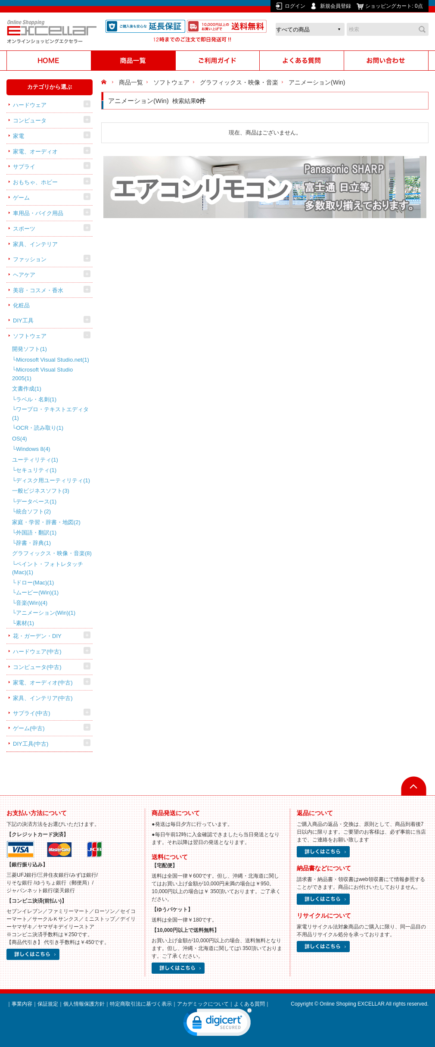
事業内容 (22, 1004)
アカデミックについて (203, 1004)
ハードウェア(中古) (37, 651)
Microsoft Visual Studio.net (52, 359)
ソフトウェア (30, 336)
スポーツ (24, 228)
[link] (217, 1024)
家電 (18, 136)
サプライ (24, 166)
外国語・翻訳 (36, 532)
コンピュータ (30, 120)
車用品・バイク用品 (38, 213)
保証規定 (47, 1004)
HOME (105, 82)
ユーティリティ (35, 459)
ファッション (30, 259)
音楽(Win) (31, 603)
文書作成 (26, 388)
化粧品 (21, 305)
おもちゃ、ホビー (35, 182)
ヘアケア (24, 275)
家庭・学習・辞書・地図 (46, 522)
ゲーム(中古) (29, 728)
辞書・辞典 (33, 543)
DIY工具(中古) (30, 744)
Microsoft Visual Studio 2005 (42, 373)
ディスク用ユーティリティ (53, 480)
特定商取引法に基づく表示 (141, 1004)
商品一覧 (131, 82)
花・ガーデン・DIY (37, 636)
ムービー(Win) (37, 592)
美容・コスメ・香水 (38, 290)
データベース (36, 501)
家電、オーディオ (35, 151)
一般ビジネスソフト (40, 491)
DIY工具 (23, 320)
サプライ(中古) (31, 713)
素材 (25, 623)
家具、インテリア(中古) (43, 698)
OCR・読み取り (39, 428)
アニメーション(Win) (45, 612)
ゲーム (21, 197)
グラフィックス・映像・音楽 (52, 553)
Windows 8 (33, 449)
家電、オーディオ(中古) (43, 682)
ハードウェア (30, 105)
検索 (422, 29)
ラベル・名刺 (36, 399)
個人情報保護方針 (84, 1004)
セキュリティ (36, 470)
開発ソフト (29, 349)
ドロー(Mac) (35, 582)
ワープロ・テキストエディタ (50, 413)
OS (19, 438)
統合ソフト (33, 511)
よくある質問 (249, 1004)
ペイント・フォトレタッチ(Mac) (47, 568)
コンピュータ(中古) (37, 667)
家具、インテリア (35, 244)
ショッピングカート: (394, 6)
